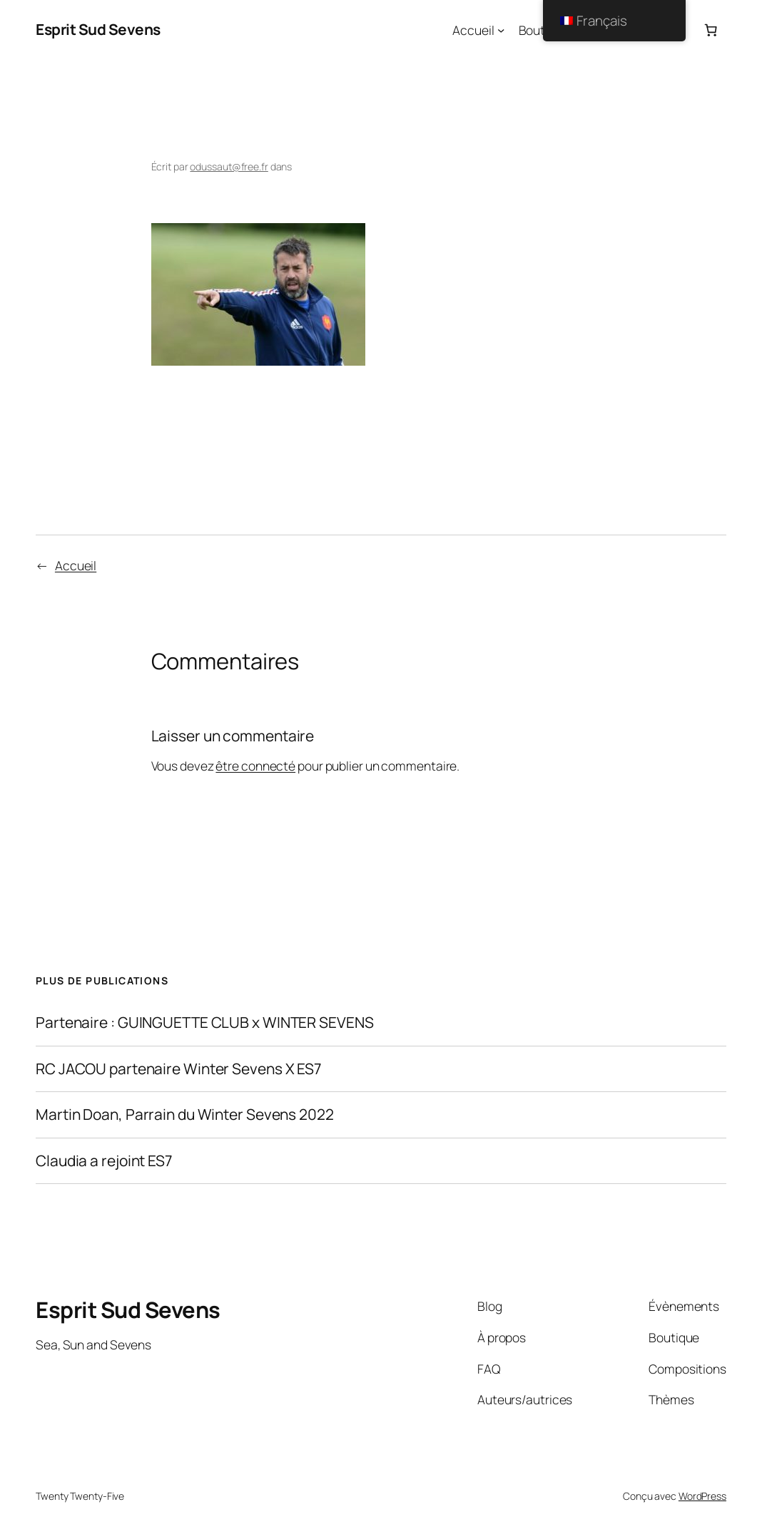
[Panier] (710, 30)
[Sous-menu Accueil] (500, 30)
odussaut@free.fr (229, 166)
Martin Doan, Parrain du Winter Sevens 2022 (185, 1114)
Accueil (473, 29)
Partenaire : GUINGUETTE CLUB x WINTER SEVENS (205, 1022)
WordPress (702, 1496)
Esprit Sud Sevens (98, 29)
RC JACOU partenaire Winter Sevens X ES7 (179, 1069)
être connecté (255, 765)
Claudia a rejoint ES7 (104, 1161)
